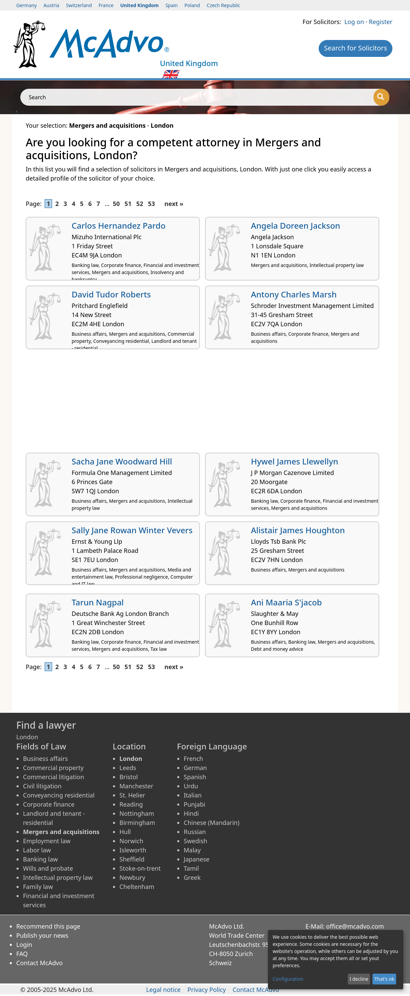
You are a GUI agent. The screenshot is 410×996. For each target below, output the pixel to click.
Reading (131, 804)
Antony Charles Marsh (294, 294)
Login (24, 944)
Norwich (131, 841)
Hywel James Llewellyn (294, 461)
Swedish (195, 841)
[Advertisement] (205, 403)
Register (380, 22)
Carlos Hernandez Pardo (119, 225)
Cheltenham (136, 887)
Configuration (288, 979)
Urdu (191, 786)
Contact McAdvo (39, 963)
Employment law (46, 841)
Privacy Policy (206, 989)
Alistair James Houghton (298, 530)
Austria (52, 5)
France (106, 5)
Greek (192, 877)
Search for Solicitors (355, 48)
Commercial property (53, 768)
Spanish (195, 777)
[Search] (381, 97)
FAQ (22, 954)
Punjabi (194, 804)
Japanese (196, 859)
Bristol (128, 777)
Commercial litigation (53, 777)
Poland (192, 5)
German (195, 768)
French (193, 758)
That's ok (384, 979)
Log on (354, 22)
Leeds (127, 768)
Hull (125, 832)
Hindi (191, 813)
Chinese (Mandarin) (212, 822)
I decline (358, 979)
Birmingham (137, 822)
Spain (171, 5)
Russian (195, 832)
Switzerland (79, 5)
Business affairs (45, 758)
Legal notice (163, 989)
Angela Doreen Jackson (295, 225)
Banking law (40, 859)
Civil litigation (42, 786)
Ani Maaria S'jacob (286, 602)
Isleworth (132, 850)
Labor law (37, 850)
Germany (26, 5)
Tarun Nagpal (98, 602)
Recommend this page (48, 926)
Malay (192, 850)
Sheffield (131, 859)
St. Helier (132, 795)
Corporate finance (48, 804)
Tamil (191, 868)
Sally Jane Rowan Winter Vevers (132, 530)
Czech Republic (223, 5)
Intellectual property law (58, 877)
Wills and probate (48, 868)
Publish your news (42, 935)
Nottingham (136, 813)
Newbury (132, 877)
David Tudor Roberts (111, 294)
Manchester (136, 786)
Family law (38, 887)
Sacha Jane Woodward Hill (122, 461)
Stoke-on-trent (140, 868)
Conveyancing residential (59, 795)
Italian (193, 795)
